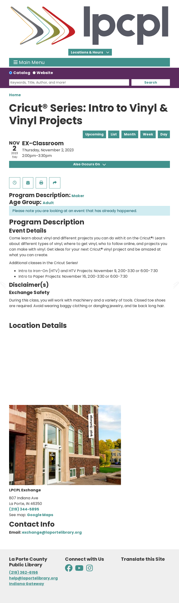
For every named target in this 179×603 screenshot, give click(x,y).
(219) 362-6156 (23, 572)
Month (130, 134)
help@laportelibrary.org (33, 578)
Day (163, 134)
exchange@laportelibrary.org (52, 532)
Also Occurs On (89, 164)
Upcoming (94, 134)
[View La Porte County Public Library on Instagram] (89, 569)
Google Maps (40, 515)
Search (150, 82)
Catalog (21, 72)
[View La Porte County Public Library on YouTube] (79, 569)
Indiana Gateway (26, 583)
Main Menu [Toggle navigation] (29, 62)
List (114, 134)
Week (148, 134)
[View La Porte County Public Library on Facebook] (69, 569)
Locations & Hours (87, 52)
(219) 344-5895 (24, 509)
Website (45, 72)
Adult (48, 203)
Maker (78, 196)
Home (15, 95)
